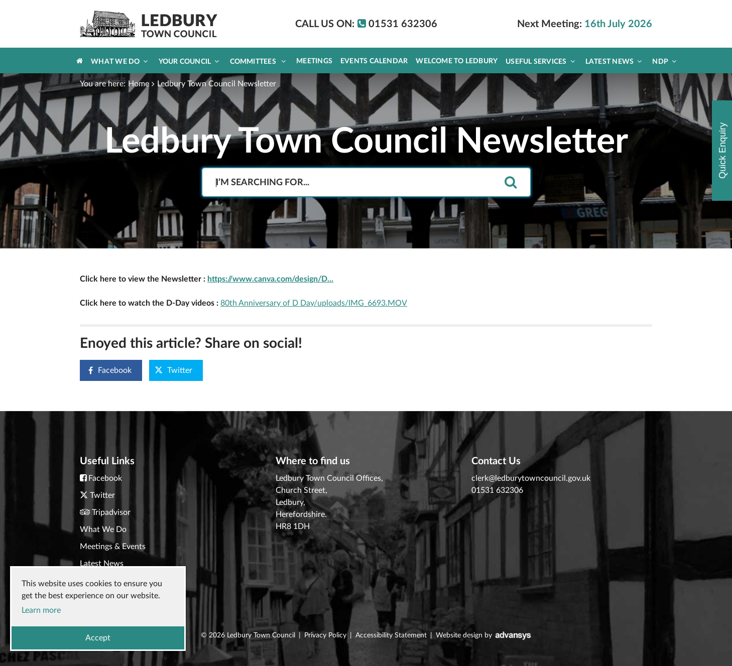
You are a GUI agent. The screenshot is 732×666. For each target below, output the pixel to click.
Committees (258, 61)
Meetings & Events (113, 547)
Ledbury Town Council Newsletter (216, 84)
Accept (97, 638)
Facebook (106, 370)
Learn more (41, 610)
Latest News (613, 61)
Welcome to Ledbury (457, 61)
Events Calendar (374, 61)
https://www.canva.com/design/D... (270, 279)
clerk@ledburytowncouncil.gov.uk (530, 478)
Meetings (314, 61)
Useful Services (540, 61)
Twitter (173, 370)
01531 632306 (497, 490)
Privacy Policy (325, 635)
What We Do (119, 61)
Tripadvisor (111, 512)
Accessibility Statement (391, 635)
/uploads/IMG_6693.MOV (360, 303)
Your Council (189, 61)
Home (138, 84)
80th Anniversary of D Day (267, 303)
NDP (664, 61)
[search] (511, 183)
